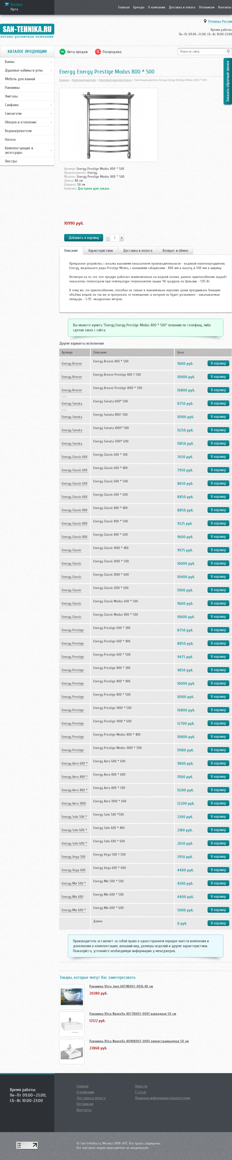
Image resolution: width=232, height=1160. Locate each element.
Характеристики (100, 250)
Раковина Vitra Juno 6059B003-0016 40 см (121, 986)
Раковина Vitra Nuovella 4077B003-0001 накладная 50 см (132, 1014)
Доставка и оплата (182, 7)
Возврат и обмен (175, 250)
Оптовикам (206, 7)
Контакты (224, 7)
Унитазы (11, 96)
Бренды (138, 7)
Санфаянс (12, 105)
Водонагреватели (18, 131)
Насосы (10, 139)
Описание (71, 250)
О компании (156, 7)
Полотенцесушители (84, 80)
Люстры (11, 161)
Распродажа (112, 52)
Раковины (12, 87)
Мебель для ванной (20, 79)
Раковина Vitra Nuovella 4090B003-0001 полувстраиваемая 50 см (139, 1041)
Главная (124, 7)
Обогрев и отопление (21, 122)
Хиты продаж (77, 52)
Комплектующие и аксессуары (19, 150)
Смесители (13, 113)
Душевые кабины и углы (24, 70)
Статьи (140, 1092)
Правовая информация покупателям (162, 1098)
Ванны (10, 61)
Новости (141, 1086)
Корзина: (16, 4)
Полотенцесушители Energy (115, 80)
